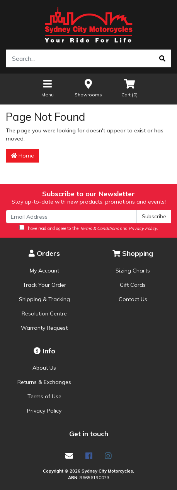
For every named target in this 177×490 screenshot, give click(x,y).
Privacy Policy (44, 410)
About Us (44, 367)
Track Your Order (44, 284)
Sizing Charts (133, 270)
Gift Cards (133, 284)
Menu (47, 88)
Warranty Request (44, 327)
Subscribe (154, 216)
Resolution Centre (44, 313)
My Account (44, 270)
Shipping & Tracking (44, 299)
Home (22, 155)
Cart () (129, 88)
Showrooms (88, 88)
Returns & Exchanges (44, 382)
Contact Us (133, 299)
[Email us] (69, 456)
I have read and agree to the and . (88, 228)
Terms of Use (44, 396)
